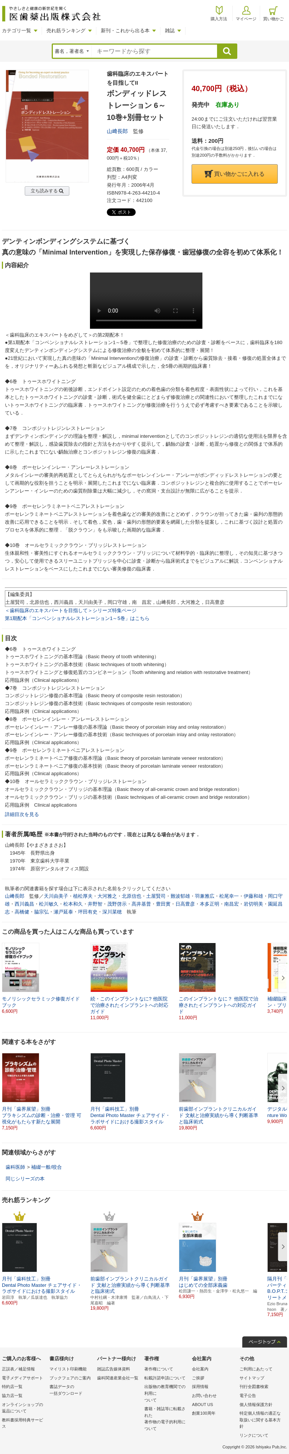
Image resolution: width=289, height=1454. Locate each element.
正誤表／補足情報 (18, 1369)
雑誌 (170, 30)
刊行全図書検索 (254, 1386)
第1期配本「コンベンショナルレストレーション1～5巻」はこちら (77, 618)
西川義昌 (24, 904)
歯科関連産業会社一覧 (117, 1378)
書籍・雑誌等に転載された (166, 1419)
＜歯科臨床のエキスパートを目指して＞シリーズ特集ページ (70, 610)
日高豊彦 (185, 904)
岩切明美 (253, 904)
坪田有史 (87, 912)
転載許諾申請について (165, 1378)
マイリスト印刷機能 (68, 1369)
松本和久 (73, 904)
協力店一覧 (12, 1395)
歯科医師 (15, 1167)
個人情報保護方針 (256, 1404)
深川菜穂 (112, 912)
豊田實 (163, 904)
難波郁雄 (180, 896)
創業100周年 (203, 1413)
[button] (282, 978)
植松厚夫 (83, 896)
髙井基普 (141, 904)
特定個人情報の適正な (261, 1420)
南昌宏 (231, 904)
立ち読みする (44, 190)
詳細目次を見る (22, 814)
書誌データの (71, 1390)
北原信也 (131, 896)
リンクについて (254, 1435)
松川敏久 (48, 904)
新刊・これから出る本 (125, 30)
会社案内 (200, 1369)
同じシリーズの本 (25, 1178)
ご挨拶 (198, 1378)
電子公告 (248, 1395)
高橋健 (22, 912)
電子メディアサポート (22, 1378)
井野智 (95, 904)
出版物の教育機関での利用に (166, 1393)
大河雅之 (107, 896)
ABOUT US (202, 1404)
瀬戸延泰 (63, 912)
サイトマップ (252, 1378)
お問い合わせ (204, 1395)
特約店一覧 (12, 1386)
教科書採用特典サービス (22, 1423)
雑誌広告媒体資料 (113, 1369)
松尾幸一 (229, 896)
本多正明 (209, 904)
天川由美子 (56, 896)
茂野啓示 (117, 904)
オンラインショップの (24, 1408)
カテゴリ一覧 (16, 30)
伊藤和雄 (253, 896)
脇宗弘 (41, 912)
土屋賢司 (156, 896)
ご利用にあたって (256, 1369)
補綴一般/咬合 (46, 1167)
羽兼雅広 (204, 896)
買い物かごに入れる (235, 174)
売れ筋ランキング (65, 30)
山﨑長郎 (117, 131)
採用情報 (200, 1386)
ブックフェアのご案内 (70, 1378)
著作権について (158, 1369)
